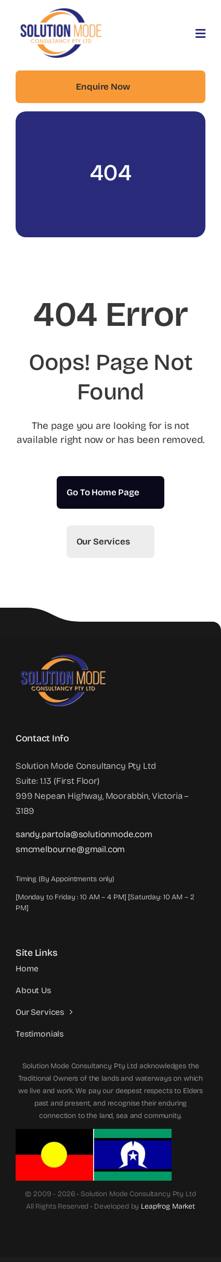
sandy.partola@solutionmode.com (84, 834)
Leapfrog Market (168, 1206)
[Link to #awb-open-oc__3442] (200, 33)
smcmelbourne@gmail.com (70, 849)
